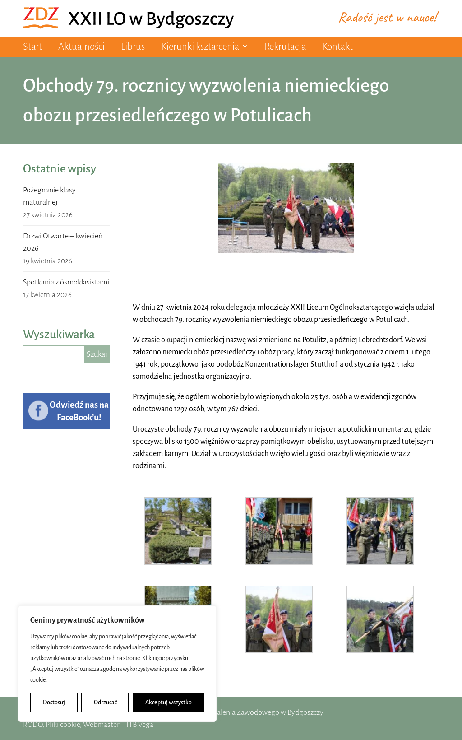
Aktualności (81, 47)
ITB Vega (139, 725)
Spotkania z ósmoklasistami (66, 282)
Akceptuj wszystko (168, 702)
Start (32, 47)
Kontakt (337, 47)
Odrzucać (105, 702)
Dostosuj (54, 702)
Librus (133, 47)
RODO (32, 725)
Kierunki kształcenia (200, 47)
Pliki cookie (63, 725)
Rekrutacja (285, 47)
